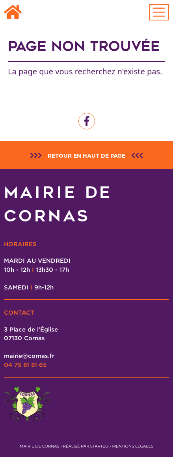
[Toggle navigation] (159, 12)
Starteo (99, 446)
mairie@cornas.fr (29, 355)
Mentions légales (132, 446)
